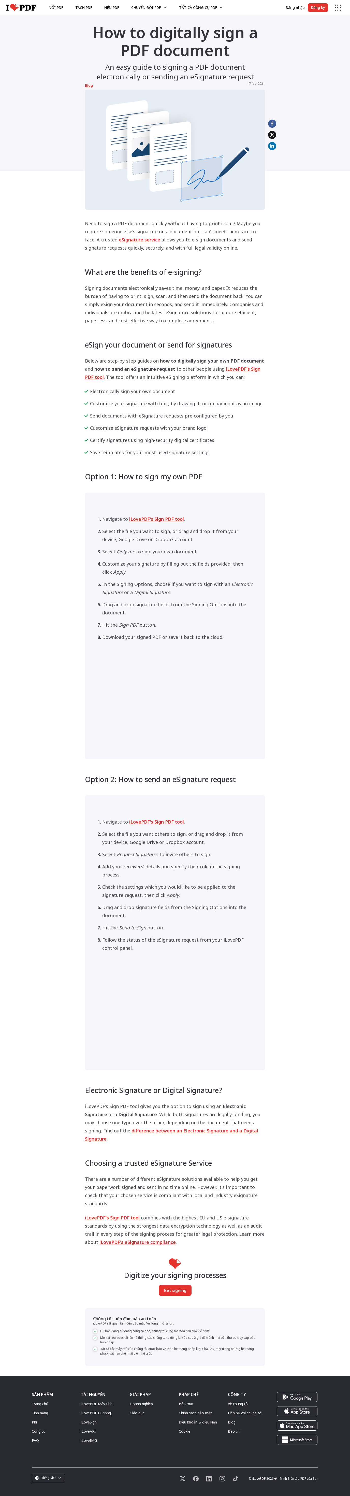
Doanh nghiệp (141, 1403)
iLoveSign (89, 1422)
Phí (34, 1422)
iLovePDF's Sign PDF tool (156, 519)
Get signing (175, 1290)
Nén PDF (111, 7)
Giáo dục (137, 1413)
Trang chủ (40, 1403)
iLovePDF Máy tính (96, 1403)
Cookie (184, 1431)
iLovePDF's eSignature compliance (137, 1242)
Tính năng (40, 1413)
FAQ (35, 1440)
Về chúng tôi (238, 1403)
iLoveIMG (89, 1440)
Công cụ (39, 1431)
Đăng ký (318, 7)
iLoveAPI (88, 1431)
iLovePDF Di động (96, 1413)
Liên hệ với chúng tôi (245, 1413)
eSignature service (139, 240)
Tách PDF (83, 7)
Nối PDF (56, 7)
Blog (89, 85)
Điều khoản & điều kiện (198, 1422)
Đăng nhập (295, 7)
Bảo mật (186, 1403)
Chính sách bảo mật (195, 1413)
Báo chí (234, 1431)
